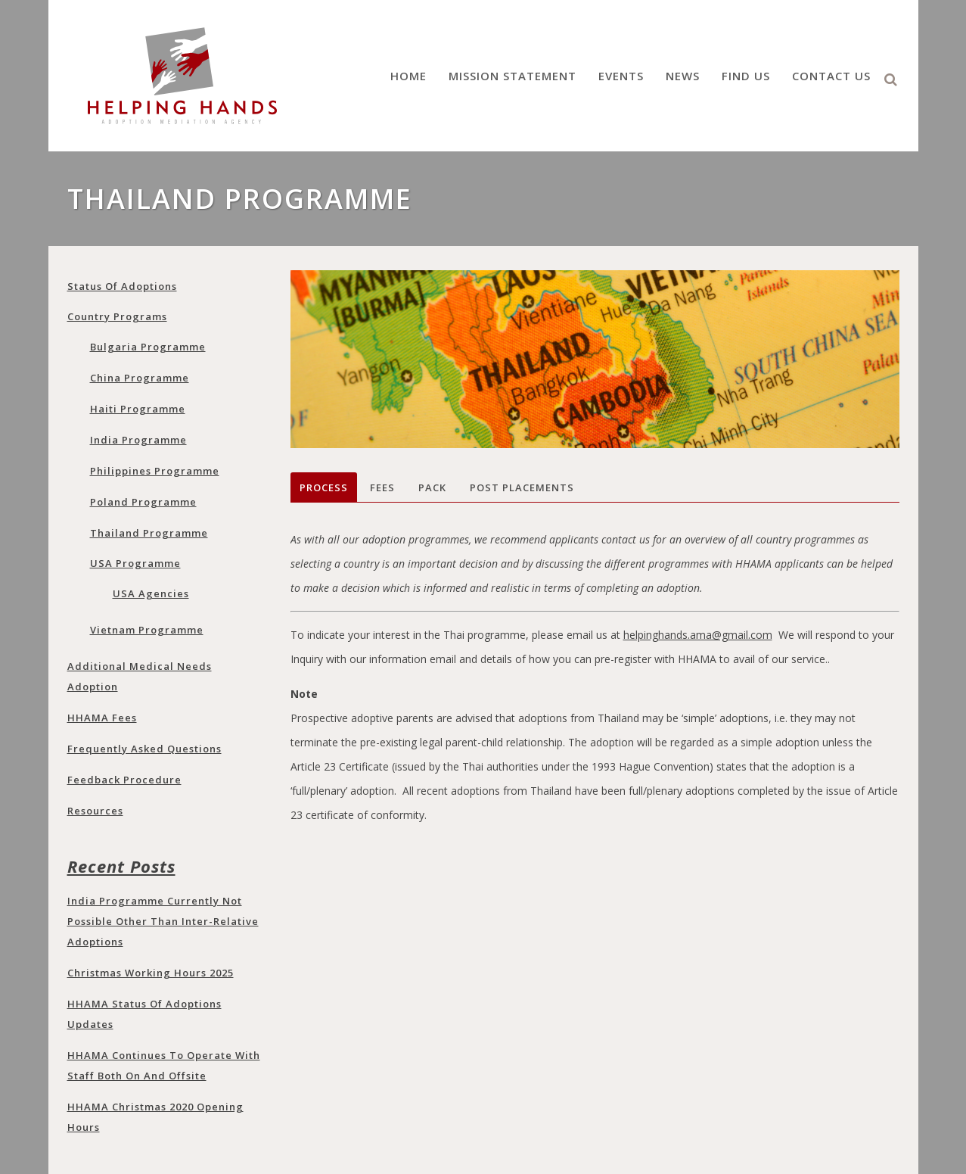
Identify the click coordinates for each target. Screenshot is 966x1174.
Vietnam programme (146, 630)
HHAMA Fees (102, 717)
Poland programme (143, 502)
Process (324, 487)
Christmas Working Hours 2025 (150, 972)
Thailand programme (149, 533)
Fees (382, 487)
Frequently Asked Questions (144, 748)
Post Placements (522, 487)
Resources (95, 810)
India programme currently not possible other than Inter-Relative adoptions (163, 921)
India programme (138, 440)
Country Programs (117, 316)
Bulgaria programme (148, 346)
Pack (432, 487)
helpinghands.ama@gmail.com (697, 634)
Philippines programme (154, 471)
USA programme (135, 563)
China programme (139, 378)
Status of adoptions (122, 286)
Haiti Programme (137, 409)
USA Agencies (151, 593)
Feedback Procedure (124, 779)
